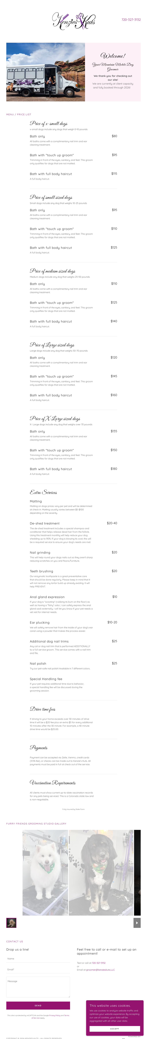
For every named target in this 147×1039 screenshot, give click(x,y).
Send (38, 1005)
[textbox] (38, 958)
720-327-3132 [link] (131, 20)
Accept (114, 1029)
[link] (73, 19)
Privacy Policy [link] (54, 1015)
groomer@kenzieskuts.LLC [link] (100, 969)
